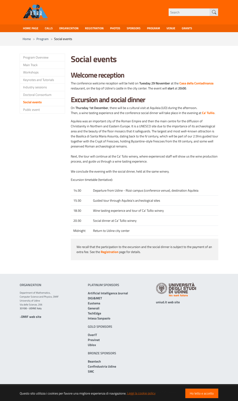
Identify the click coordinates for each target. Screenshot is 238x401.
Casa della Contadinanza (196, 84)
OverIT (92, 335)
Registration (100, 28)
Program (164, 28)
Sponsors (143, 28)
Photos (123, 28)
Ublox (92, 345)
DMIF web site (31, 317)
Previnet (94, 340)
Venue (183, 28)
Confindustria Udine (102, 367)
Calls (51, 28)
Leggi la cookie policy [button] (141, 393)
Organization (72, 28)
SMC (91, 372)
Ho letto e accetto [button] (202, 393)
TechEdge (94, 314)
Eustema (94, 304)
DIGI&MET (95, 299)
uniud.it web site (168, 303)
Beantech (94, 362)
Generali (93, 309)
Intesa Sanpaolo (99, 319)
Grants (200, 28)
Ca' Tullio (208, 114)
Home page (31, 28)
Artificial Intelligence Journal (108, 294)
